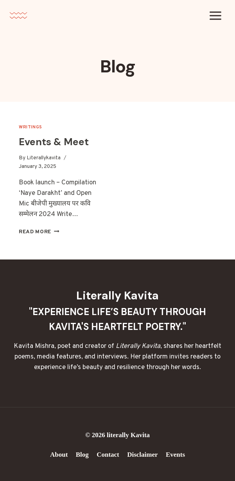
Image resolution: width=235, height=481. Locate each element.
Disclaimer (142, 454)
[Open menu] (215, 15)
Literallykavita (44, 158)
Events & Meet (54, 141)
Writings (30, 127)
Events (175, 454)
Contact (108, 454)
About (59, 454)
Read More (39, 232)
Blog (82, 454)
